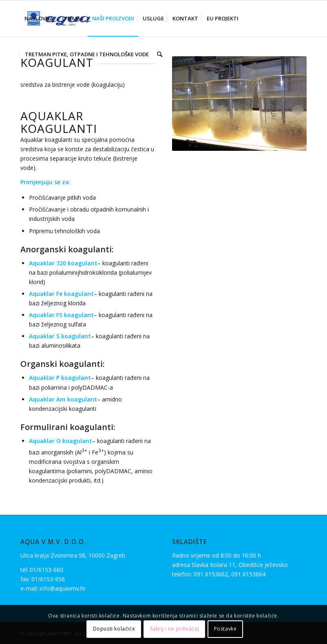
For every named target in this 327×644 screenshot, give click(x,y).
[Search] (159, 54)
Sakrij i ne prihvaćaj (174, 628)
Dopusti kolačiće (114, 628)
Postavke (225, 628)
